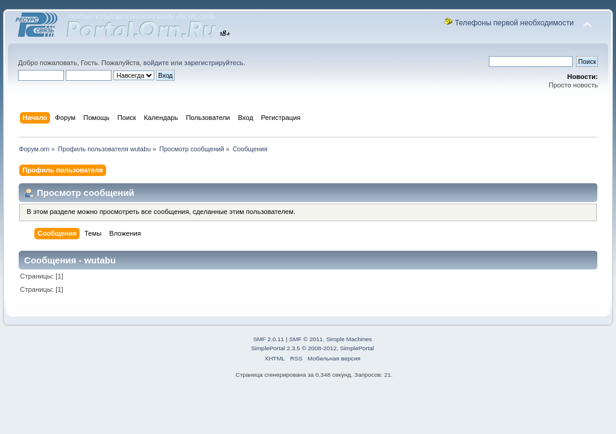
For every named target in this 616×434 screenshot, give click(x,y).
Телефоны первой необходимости (514, 23)
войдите (156, 62)
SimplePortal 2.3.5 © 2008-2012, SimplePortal (312, 348)
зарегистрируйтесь (214, 62)
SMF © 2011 (306, 339)
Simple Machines (349, 339)
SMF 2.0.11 (268, 339)
